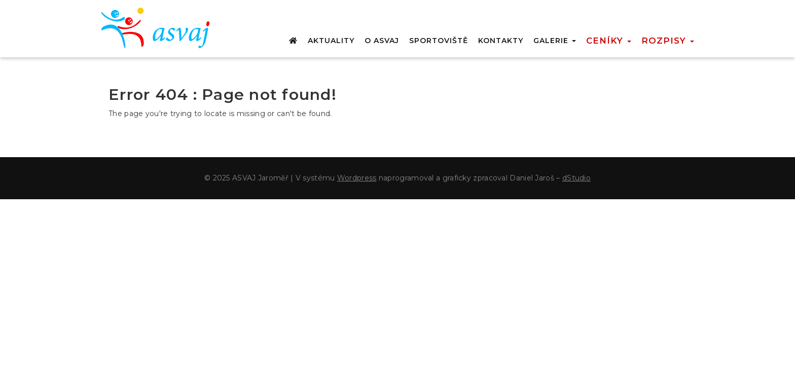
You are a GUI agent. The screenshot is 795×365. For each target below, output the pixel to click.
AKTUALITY (331, 40)
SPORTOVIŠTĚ (438, 40)
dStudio (576, 177)
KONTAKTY (500, 40)
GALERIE (554, 40)
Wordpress (357, 177)
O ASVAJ (382, 40)
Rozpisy (667, 40)
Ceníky (608, 40)
